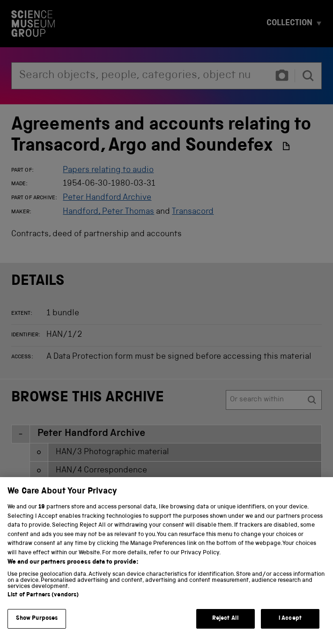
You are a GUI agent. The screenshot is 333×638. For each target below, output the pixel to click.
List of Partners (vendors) (43, 628)
